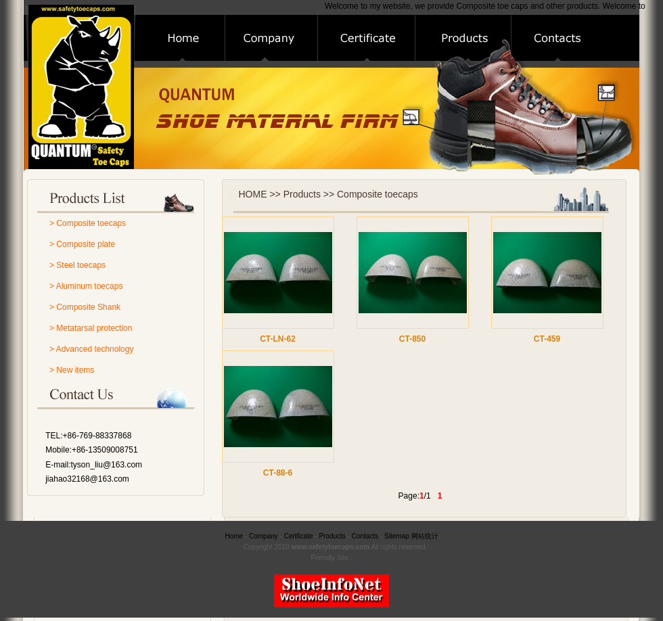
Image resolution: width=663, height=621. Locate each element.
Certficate (298, 536)
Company (263, 536)
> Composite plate (82, 244)
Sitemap (396, 536)
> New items (71, 370)
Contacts (365, 536)
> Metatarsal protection (90, 328)
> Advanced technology (91, 349)
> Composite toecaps (87, 223)
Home (234, 536)
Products (332, 536)
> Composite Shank (84, 307)
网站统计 (424, 536)
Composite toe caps (492, 6)
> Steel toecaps (77, 265)
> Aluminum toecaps (85, 286)
